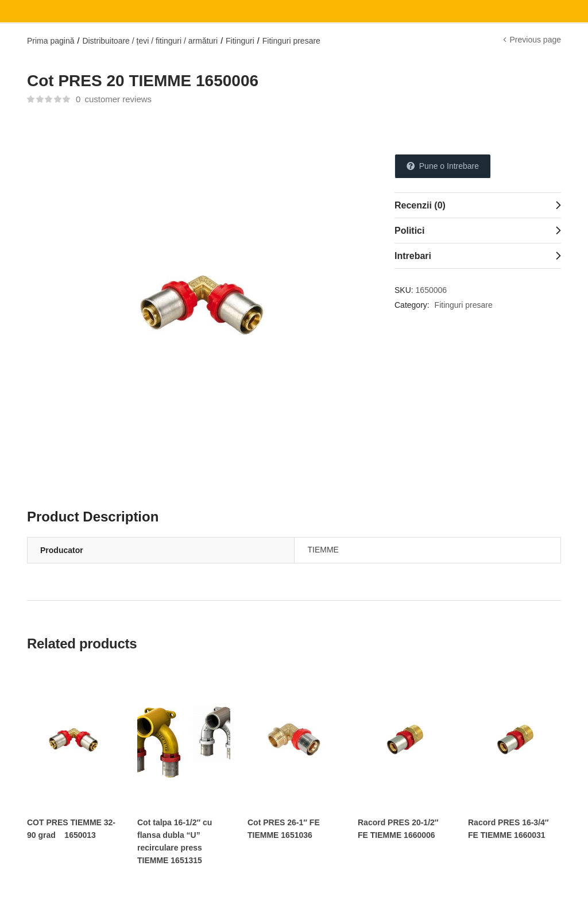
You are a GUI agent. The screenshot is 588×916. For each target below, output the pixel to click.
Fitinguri (240, 40)
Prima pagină (51, 40)
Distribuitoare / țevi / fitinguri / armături (150, 40)
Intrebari (412, 256)
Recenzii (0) (420, 205)
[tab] (477, 205)
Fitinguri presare (291, 40)
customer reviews (114, 99)
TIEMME (323, 549)
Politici (409, 230)
